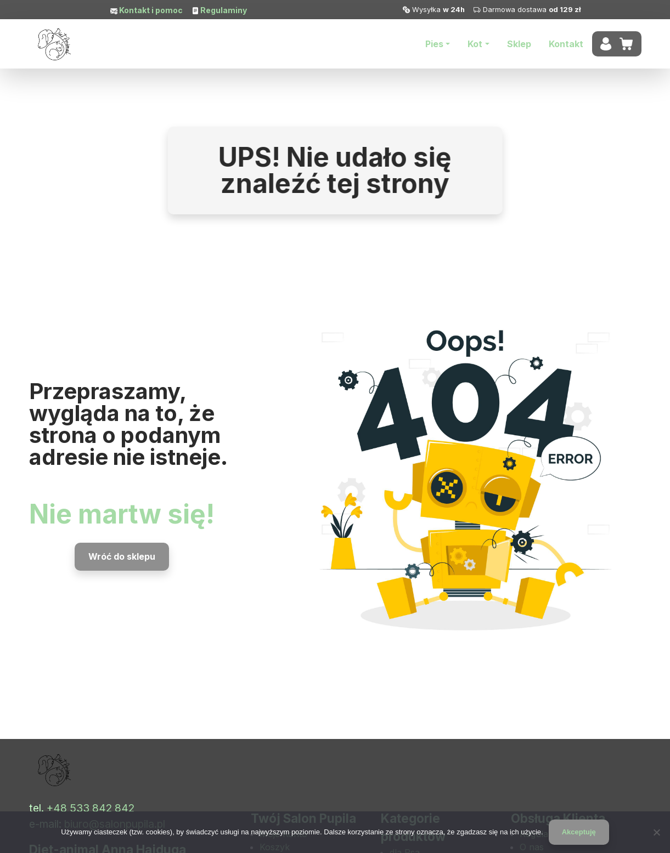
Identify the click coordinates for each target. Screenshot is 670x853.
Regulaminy (223, 10)
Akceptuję (579, 832)
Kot (475, 43)
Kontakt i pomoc (150, 10)
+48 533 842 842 (90, 808)
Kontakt (566, 43)
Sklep (519, 43)
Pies (434, 43)
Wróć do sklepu (121, 556)
